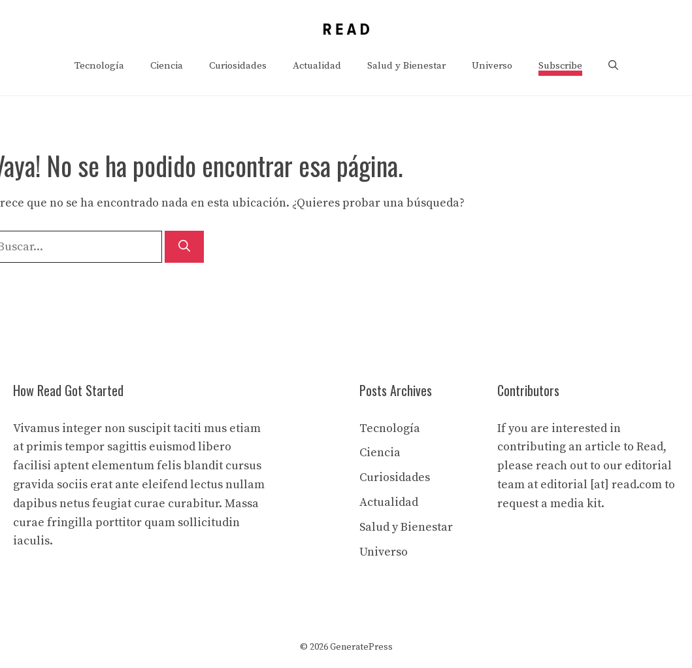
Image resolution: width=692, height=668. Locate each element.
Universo (492, 65)
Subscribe (560, 65)
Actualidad (317, 65)
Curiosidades (238, 65)
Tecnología (99, 65)
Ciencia (166, 65)
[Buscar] (184, 247)
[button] (613, 66)
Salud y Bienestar (406, 65)
